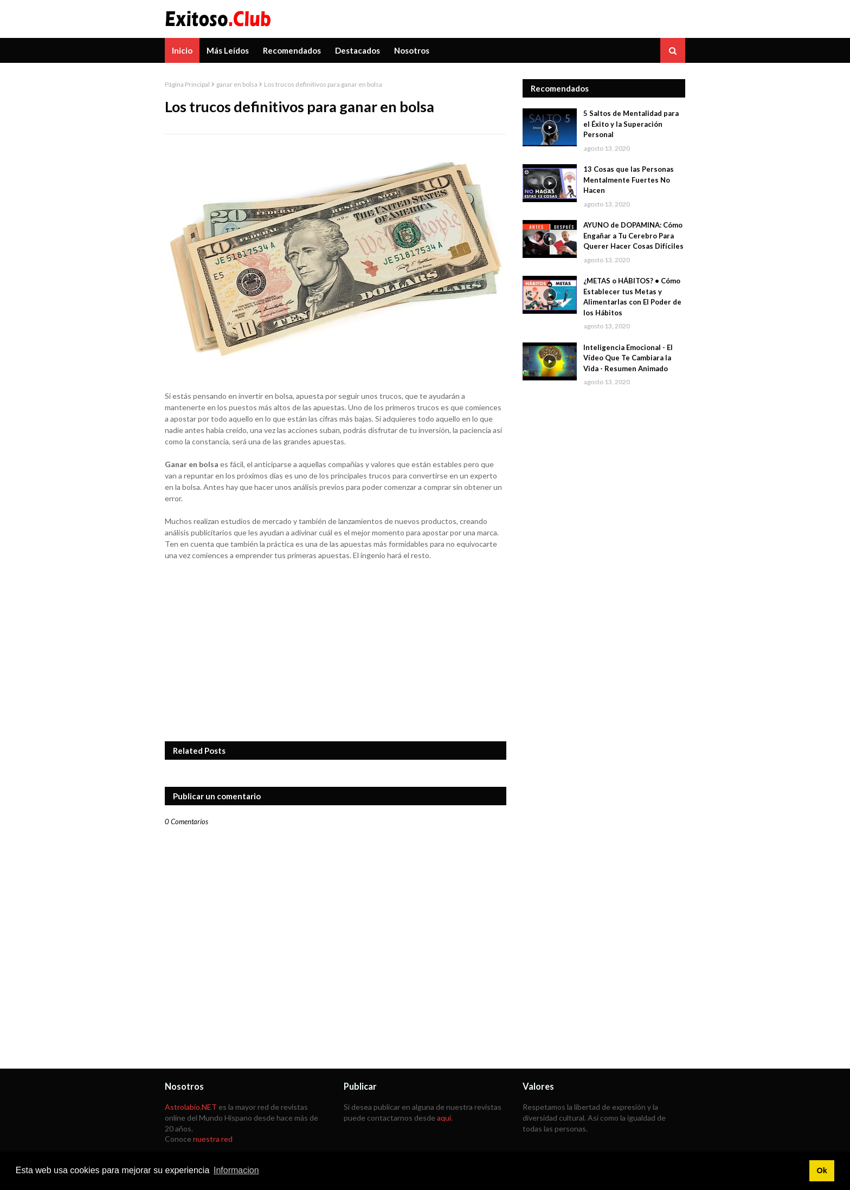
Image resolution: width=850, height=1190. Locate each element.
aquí (444, 1117)
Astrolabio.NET (191, 1106)
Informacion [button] (236, 1170)
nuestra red (213, 1138)
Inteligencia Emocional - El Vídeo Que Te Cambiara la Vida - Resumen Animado (628, 358)
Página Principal (187, 84)
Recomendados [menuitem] (292, 50)
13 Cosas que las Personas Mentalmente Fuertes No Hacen (628, 180)
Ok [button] (821, 1170)
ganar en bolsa (236, 84)
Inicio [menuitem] (182, 50)
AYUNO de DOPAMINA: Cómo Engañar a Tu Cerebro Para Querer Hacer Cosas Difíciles (633, 235)
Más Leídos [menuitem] (228, 50)
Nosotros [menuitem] (411, 50)
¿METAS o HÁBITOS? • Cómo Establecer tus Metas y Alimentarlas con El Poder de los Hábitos (632, 296)
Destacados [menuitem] (357, 50)
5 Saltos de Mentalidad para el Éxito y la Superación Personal (631, 124)
